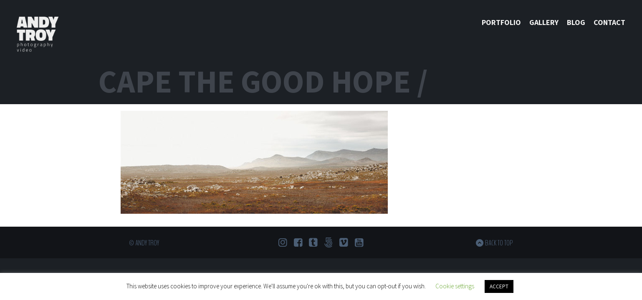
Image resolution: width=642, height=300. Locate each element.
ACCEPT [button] (499, 286)
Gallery (544, 22)
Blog (576, 22)
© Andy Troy (144, 243)
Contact (609, 22)
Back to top (499, 243)
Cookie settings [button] (454, 286)
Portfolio (501, 22)
